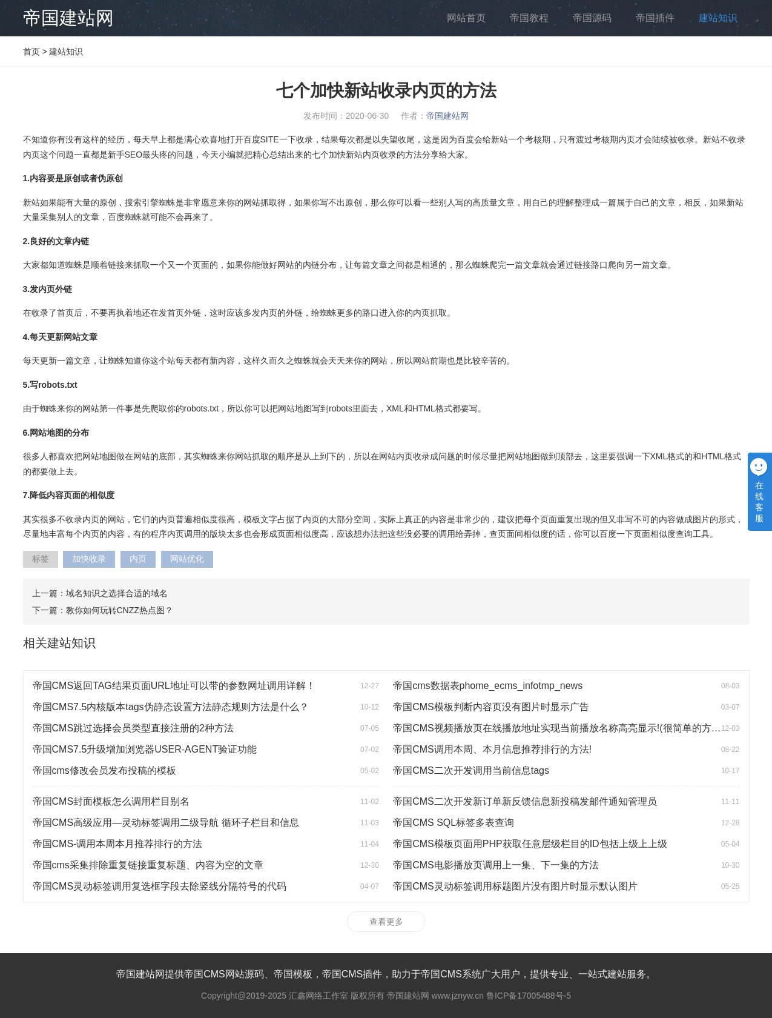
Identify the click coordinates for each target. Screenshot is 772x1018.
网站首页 (466, 18)
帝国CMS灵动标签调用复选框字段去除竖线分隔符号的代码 (160, 886)
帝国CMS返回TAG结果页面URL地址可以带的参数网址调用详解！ (174, 685)
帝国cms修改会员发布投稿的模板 (104, 770)
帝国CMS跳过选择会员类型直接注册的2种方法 (133, 728)
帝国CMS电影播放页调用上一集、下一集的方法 (496, 865)
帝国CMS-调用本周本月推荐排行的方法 (118, 844)
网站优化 (187, 559)
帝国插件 (655, 18)
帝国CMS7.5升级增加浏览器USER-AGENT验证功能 (145, 749)
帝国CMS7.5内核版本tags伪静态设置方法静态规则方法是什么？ (171, 707)
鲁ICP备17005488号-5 (528, 995)
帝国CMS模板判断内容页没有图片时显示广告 (491, 707)
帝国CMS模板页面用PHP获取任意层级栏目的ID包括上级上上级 (530, 844)
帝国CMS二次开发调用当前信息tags (471, 770)
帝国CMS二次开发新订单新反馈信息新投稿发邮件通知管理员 (525, 801)
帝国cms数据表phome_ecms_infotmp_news (487, 685)
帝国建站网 (68, 18)
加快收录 (89, 559)
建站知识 (718, 18)
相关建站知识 (59, 643)
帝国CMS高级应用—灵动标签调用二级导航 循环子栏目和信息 (166, 822)
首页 (31, 51)
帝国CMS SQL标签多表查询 (453, 822)
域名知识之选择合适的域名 (117, 593)
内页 (138, 559)
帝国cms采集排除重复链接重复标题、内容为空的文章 (148, 865)
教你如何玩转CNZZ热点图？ (119, 610)
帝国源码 (592, 18)
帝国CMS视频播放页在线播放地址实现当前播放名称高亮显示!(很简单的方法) (558, 728)
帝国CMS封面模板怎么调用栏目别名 (111, 801)
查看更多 (386, 922)
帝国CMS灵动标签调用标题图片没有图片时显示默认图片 (515, 886)
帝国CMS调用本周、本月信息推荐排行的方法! (492, 749)
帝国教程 (529, 18)
